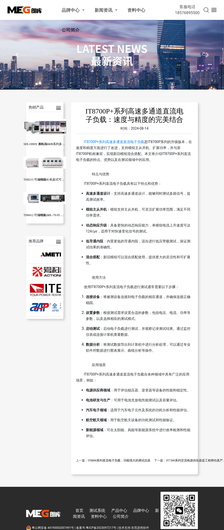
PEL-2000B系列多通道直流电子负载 (62, 144)
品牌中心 (71, 10)
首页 (79, 510)
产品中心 (119, 510)
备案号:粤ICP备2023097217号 (96, 528)
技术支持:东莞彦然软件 (133, 528)
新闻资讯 (103, 10)
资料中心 (136, 10)
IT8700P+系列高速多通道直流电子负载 (114, 142)
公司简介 (71, 30)
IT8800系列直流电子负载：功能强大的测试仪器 (119, 460)
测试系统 (97, 510)
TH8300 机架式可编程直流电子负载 (62, 179)
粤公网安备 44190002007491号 (50, 528)
